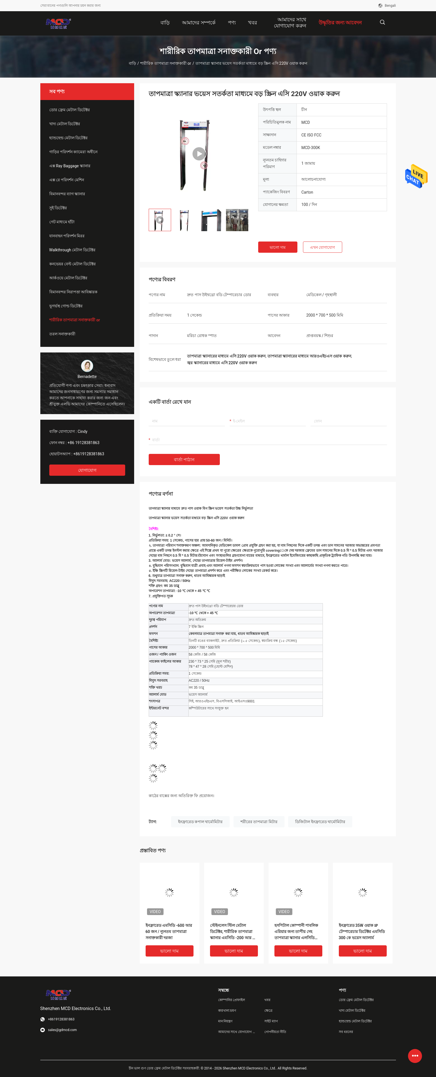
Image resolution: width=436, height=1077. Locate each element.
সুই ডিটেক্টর (58, 208)
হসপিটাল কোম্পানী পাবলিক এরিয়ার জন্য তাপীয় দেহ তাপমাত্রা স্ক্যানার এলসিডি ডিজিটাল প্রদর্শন (296, 932)
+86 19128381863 (83, 442)
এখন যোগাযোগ (322, 247)
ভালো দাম (277, 247)
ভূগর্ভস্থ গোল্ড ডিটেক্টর (66, 306)
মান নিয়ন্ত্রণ (225, 1021)
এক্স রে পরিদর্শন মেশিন (66, 180)
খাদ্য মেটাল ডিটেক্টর (64, 124)
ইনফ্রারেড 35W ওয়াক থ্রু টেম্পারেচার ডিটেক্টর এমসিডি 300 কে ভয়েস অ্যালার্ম (362, 931)
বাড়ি (132, 63)
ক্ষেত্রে (268, 1011)
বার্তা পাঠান (184, 459)
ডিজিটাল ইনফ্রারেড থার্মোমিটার (320, 822)
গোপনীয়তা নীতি (275, 1032)
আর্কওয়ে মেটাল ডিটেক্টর (68, 278)
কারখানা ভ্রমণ (227, 1011)
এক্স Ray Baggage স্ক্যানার (69, 166)
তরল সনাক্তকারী (62, 334)
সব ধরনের (346, 1032)
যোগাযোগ (87, 470)
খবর (267, 1000)
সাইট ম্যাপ (271, 1021)
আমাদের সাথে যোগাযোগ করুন (237, 1032)
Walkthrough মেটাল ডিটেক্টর (72, 250)
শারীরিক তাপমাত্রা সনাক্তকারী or (165, 63)
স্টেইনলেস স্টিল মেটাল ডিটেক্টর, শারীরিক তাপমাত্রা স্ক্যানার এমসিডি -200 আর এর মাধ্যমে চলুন (234, 932)
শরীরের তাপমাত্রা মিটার (259, 822)
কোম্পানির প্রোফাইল (231, 1000)
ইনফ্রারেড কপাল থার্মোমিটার (200, 822)
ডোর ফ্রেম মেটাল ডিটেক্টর (69, 110)
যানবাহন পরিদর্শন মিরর (67, 236)
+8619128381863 (88, 454)
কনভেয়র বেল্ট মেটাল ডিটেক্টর (72, 264)
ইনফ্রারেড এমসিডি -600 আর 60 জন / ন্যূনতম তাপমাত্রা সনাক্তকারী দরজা (169, 931)
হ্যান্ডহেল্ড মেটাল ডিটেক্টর (68, 138)
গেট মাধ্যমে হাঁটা (62, 222)
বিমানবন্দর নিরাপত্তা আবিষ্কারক (73, 292)
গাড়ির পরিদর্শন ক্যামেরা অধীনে (73, 152)
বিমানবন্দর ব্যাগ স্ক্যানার (67, 194)
